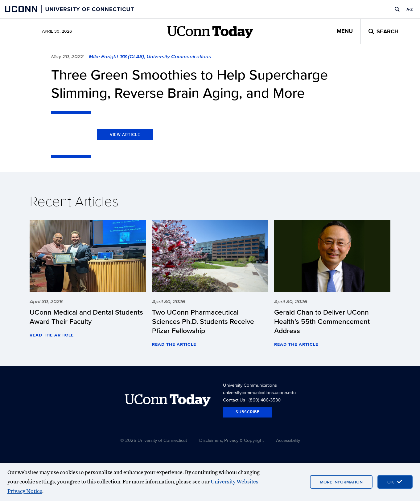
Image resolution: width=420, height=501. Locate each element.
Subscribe (248, 412)
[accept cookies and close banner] (395, 482)
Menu (345, 31)
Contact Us (234, 400)
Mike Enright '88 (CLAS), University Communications (150, 56)
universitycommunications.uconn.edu (259, 392)
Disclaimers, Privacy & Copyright (231, 440)
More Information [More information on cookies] (341, 482)
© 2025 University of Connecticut (153, 440)
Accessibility (288, 440)
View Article (125, 134)
